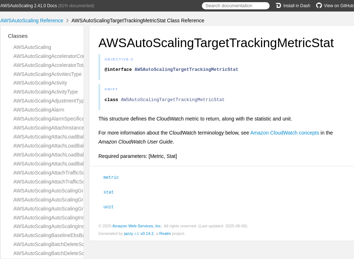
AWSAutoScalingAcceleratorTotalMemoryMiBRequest (72, 65)
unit (112, 208)
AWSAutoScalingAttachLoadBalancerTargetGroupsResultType (82, 137)
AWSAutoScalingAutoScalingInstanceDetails (62, 218)
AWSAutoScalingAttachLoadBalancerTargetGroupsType (75, 146)
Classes (18, 36)
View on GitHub (335, 5)
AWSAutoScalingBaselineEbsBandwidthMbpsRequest (73, 235)
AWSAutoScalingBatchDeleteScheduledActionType (70, 253)
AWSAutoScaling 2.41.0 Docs (28, 5)
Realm (165, 234)
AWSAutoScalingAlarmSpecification (53, 119)
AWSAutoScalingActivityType (45, 92)
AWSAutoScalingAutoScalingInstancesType (61, 226)
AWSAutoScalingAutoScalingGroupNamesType (65, 200)
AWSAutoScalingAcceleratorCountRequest (61, 56)
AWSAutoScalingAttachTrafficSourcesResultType (67, 173)
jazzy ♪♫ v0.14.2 (139, 234)
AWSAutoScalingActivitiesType (47, 74)
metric (114, 179)
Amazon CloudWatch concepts (284, 135)
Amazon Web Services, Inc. (137, 227)
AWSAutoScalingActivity (40, 83)
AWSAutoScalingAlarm (38, 110)
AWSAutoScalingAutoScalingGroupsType (59, 209)
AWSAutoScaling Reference (31, 20)
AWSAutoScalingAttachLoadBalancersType (61, 164)
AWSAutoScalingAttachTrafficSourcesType (60, 182)
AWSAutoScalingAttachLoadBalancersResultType (68, 155)
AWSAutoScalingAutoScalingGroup (52, 191)
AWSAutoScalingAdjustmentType (50, 101)
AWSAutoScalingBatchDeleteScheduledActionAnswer (73, 244)
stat (112, 193)
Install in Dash (292, 5)
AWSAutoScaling (32, 47)
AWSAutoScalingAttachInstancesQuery (56, 128)
